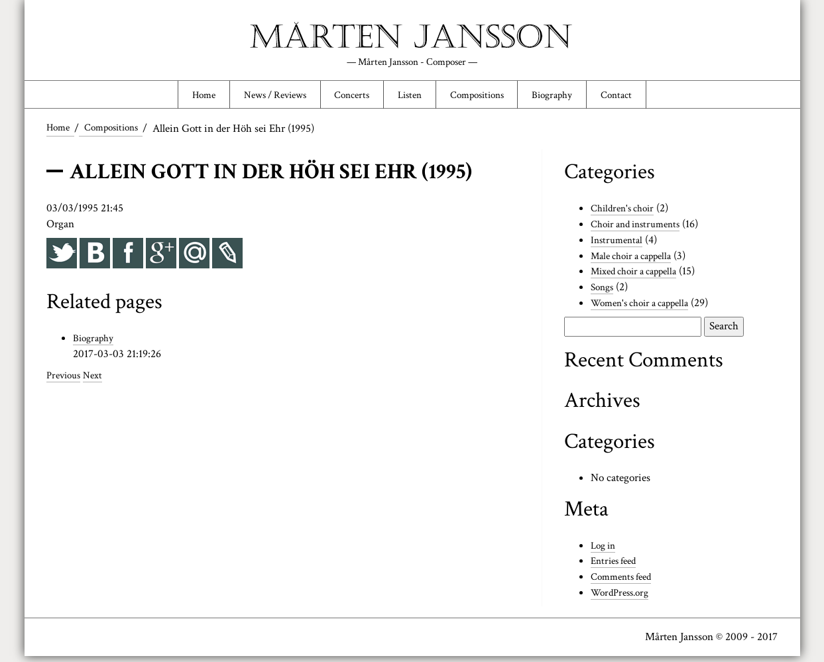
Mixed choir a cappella (640, 277)
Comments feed (625, 582)
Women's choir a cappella (646, 309)
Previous (65, 380)
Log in (605, 550)
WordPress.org (623, 598)
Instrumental (619, 245)
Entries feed (616, 566)
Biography (570, 97)
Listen (410, 97)
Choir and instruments (641, 229)
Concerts (345, 97)
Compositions (485, 97)
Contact (642, 97)
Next (98, 380)
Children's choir (626, 214)
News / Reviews (258, 97)
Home (177, 97)
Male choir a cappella (637, 261)
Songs (604, 293)
